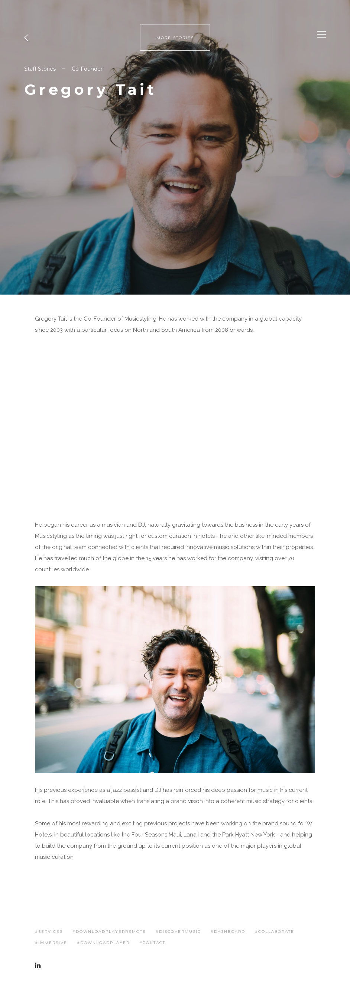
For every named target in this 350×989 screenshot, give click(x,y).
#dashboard (228, 931)
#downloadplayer (103, 942)
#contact (152, 942)
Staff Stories (40, 68)
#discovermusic (178, 931)
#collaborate (274, 931)
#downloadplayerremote (109, 931)
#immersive (51, 942)
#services (49, 931)
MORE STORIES (175, 37)
